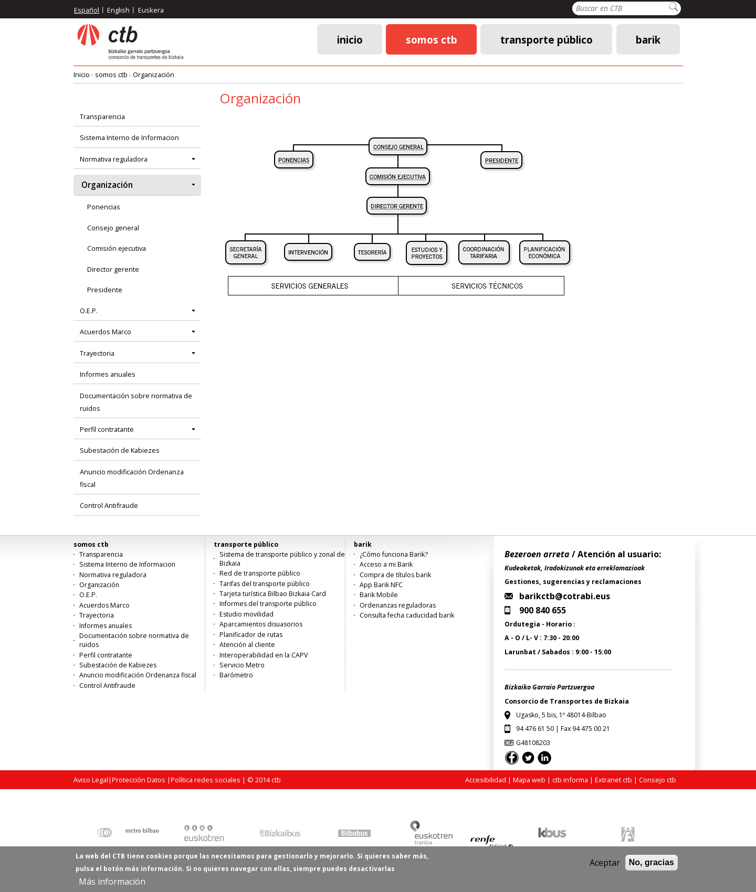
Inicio (350, 39)
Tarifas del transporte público (264, 583)
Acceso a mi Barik (386, 564)
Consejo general (113, 227)
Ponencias (103, 206)
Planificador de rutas (250, 634)
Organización (153, 74)
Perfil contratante (107, 429)
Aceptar (605, 867)
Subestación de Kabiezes (120, 450)
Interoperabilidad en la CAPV (263, 655)
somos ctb (431, 39)
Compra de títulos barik (395, 574)
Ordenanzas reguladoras (398, 605)
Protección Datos (138, 779)
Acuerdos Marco (105, 331)
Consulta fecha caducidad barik (407, 615)
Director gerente (113, 269)
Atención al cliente (247, 644)
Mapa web (529, 779)
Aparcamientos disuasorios (260, 624)
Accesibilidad (485, 779)
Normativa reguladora (114, 159)
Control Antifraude (109, 505)
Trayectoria (97, 353)
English (118, 10)
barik (648, 39)
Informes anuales (107, 374)
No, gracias (651, 867)
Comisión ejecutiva (116, 248)
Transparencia (102, 116)
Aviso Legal (91, 779)
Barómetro (236, 675)
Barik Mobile (379, 594)
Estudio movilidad (246, 614)
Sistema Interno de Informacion (129, 137)
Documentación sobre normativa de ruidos (136, 402)
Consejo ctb (657, 779)
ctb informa (570, 779)
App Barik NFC (381, 584)
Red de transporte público (259, 573)
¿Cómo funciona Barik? (394, 554)
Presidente (104, 289)
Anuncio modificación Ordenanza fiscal (132, 478)
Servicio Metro (242, 665)
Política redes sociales (205, 779)
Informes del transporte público (268, 603)
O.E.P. (89, 310)
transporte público (546, 39)
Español (86, 10)
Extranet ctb (613, 779)
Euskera (151, 10)
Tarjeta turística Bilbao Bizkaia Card (272, 593)
